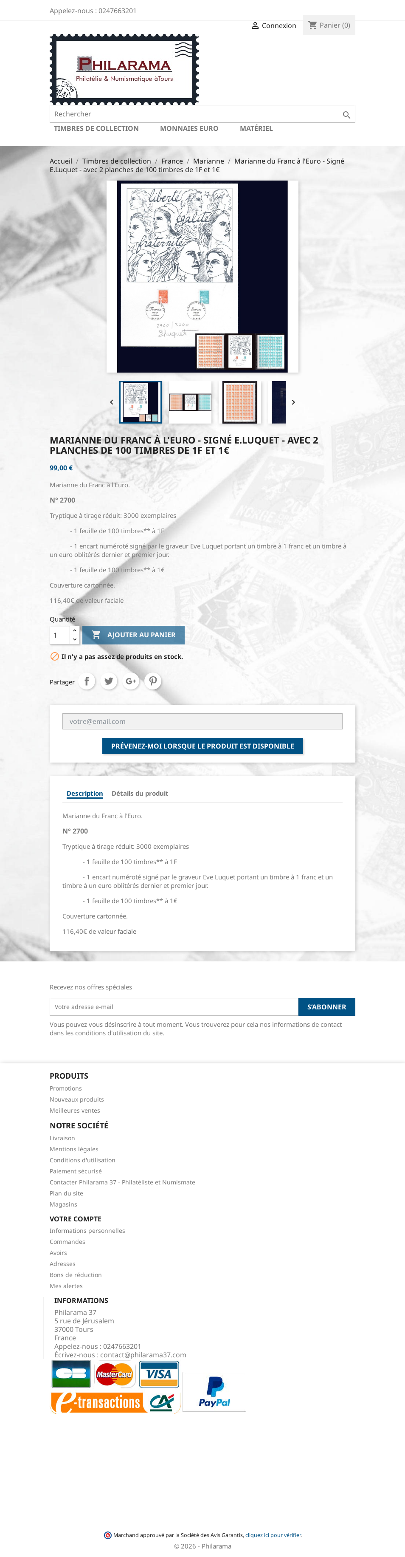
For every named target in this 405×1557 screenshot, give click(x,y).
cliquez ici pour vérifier (273, 1535)
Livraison (62, 1138)
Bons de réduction (76, 1275)
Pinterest (152, 681)
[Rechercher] (202, 114)
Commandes (67, 1242)
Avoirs (58, 1253)
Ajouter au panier (133, 635)
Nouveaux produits (77, 1099)
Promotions (66, 1088)
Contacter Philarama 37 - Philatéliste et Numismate (122, 1182)
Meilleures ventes (75, 1110)
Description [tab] (85, 793)
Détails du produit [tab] (140, 793)
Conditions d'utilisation (82, 1160)
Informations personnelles (87, 1230)
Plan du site (66, 1193)
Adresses (63, 1264)
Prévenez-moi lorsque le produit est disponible (202, 746)
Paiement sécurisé (76, 1171)
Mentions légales (74, 1149)
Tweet (108, 681)
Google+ (130, 681)
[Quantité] (60, 635)
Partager (86, 681)
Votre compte (75, 1219)
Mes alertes (66, 1286)
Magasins (63, 1204)
